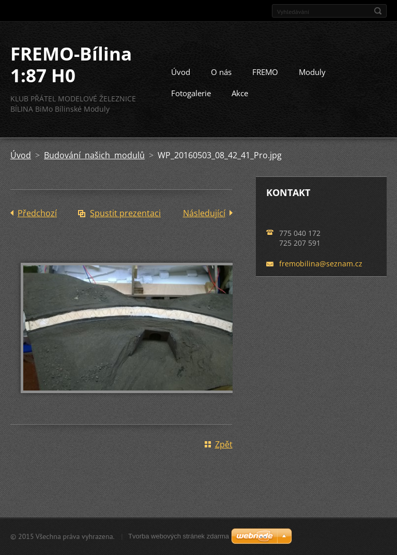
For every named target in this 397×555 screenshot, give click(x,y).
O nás (221, 72)
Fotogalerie (191, 93)
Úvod (180, 72)
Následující (204, 213)
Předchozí (37, 213)
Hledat (378, 11)
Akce (240, 93)
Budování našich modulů (94, 155)
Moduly (312, 72)
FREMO (265, 72)
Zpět (224, 444)
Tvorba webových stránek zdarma (178, 536)
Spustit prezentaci (125, 213)
